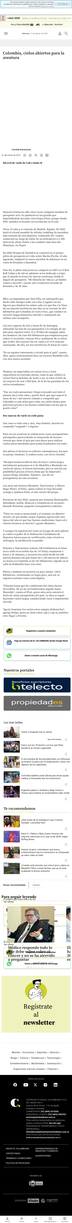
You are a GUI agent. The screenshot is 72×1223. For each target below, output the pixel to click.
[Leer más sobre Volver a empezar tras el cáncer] (46, 732)
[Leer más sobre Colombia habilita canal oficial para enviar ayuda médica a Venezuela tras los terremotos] (46, 777)
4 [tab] (39, 968)
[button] (65, 739)
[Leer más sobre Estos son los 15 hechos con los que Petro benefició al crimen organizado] (46, 746)
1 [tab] (28, 968)
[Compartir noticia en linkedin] (47, 155)
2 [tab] (32, 968)
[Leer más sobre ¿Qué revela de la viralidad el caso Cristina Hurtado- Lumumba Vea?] (46, 821)
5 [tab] (42, 968)
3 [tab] (35, 968)
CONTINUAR (62, 4)
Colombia (36, 885)
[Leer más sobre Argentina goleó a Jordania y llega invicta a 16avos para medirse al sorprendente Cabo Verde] (46, 792)
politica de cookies (47, 6)
